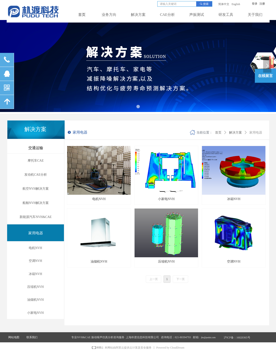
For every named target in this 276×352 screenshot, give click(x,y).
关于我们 (255, 15)
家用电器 (255, 132)
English (236, 4)
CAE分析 (167, 15)
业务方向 (109, 15)
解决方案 (138, 15)
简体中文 (223, 4)
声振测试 (196, 15)
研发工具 (225, 15)
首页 (218, 132)
